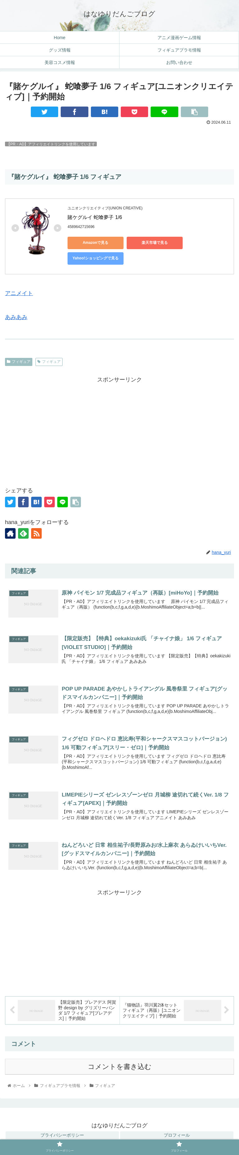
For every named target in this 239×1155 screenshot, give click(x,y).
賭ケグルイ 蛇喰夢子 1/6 (95, 217)
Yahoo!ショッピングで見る (96, 258)
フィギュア (18, 361)
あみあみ (16, 317)
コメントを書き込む (120, 1067)
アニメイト (19, 293)
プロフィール (177, 1135)
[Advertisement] (119, 428)
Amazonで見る (96, 242)
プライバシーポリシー (62, 1135)
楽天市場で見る (155, 242)
